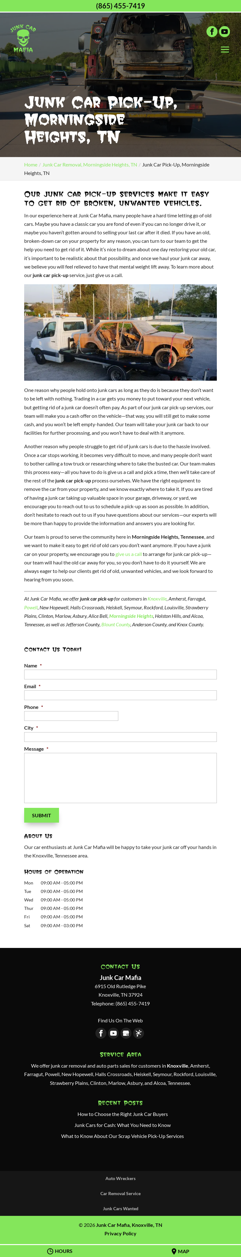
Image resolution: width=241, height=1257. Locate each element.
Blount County (115, 624)
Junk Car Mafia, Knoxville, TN (129, 1224)
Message (36, 749)
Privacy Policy (120, 1232)
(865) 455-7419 (120, 6)
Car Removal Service (120, 1192)
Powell (31, 607)
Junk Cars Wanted (120, 1207)
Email (32, 686)
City (31, 728)
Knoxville (157, 598)
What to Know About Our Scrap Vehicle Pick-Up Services (122, 1135)
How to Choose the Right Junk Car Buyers (123, 1113)
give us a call (128, 554)
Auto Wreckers (120, 1177)
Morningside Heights (131, 616)
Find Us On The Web (120, 1019)
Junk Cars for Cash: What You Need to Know (122, 1124)
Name (33, 665)
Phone (33, 707)
